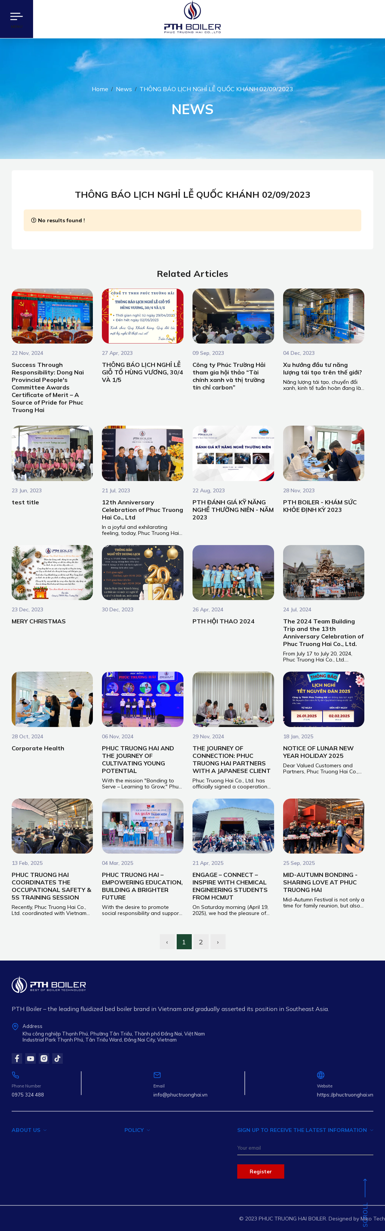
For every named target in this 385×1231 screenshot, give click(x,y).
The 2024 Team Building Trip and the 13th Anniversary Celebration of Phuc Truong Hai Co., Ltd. (323, 632)
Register (261, 1171)
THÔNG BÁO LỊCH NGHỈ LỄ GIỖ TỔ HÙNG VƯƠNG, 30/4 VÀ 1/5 (142, 372)
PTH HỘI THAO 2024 (223, 621)
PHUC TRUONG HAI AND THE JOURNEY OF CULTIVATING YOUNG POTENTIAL (138, 759)
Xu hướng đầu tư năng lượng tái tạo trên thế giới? (322, 368)
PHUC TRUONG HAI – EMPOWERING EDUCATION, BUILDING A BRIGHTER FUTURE (142, 886)
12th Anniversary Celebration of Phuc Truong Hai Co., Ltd (142, 509)
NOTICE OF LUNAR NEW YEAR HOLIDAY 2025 (318, 751)
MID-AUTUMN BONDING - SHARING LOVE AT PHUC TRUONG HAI (320, 882)
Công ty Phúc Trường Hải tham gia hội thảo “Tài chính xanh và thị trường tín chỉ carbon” (228, 376)
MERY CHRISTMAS (39, 621)
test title (25, 502)
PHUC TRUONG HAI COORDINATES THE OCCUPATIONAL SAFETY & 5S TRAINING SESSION (51, 886)
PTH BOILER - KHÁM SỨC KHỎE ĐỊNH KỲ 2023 (320, 505)
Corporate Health (38, 748)
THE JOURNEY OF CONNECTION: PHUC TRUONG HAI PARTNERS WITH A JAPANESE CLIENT (231, 759)
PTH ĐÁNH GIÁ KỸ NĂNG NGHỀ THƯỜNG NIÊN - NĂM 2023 (233, 509)
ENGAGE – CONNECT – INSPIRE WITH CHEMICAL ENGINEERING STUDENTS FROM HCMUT (230, 886)
